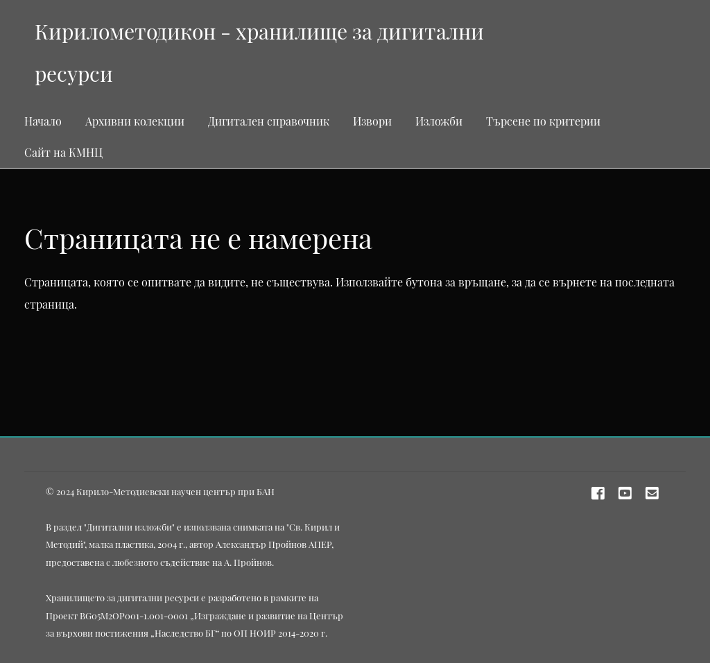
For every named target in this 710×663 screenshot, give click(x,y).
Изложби (438, 121)
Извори (372, 121)
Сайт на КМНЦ (63, 152)
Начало (43, 121)
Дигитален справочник (268, 121)
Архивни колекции (134, 121)
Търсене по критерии (543, 121)
